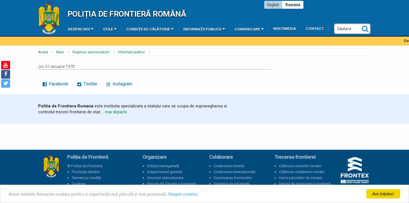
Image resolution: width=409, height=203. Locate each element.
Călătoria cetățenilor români (301, 172)
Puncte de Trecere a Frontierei (171, 184)
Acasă (43, 52)
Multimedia (284, 29)
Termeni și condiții (86, 178)
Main (60, 52)
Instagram (119, 84)
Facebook (55, 84)
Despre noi (80, 28)
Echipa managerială (163, 166)
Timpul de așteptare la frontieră (305, 184)
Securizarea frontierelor (233, 178)
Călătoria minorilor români (300, 166)
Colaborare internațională (234, 172)
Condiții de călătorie (150, 28)
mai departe (116, 111)
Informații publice (204, 28)
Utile (110, 28)
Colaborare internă (229, 166)
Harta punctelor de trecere (300, 178)
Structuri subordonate (165, 178)
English (273, 5)
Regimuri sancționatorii (91, 52)
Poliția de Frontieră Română (126, 14)
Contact (315, 29)
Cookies (79, 184)
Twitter (87, 84)
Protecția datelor (86, 172)
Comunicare (249, 28)
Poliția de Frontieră (51, 166)
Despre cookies (183, 194)
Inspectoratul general (164, 172)
